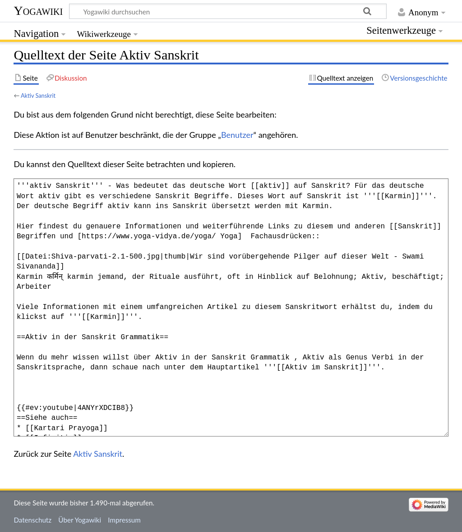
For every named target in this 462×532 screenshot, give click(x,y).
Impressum (124, 520)
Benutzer (237, 135)
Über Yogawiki (79, 520)
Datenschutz (32, 520)
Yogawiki (38, 11)
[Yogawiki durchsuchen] (227, 11)
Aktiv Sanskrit (38, 95)
